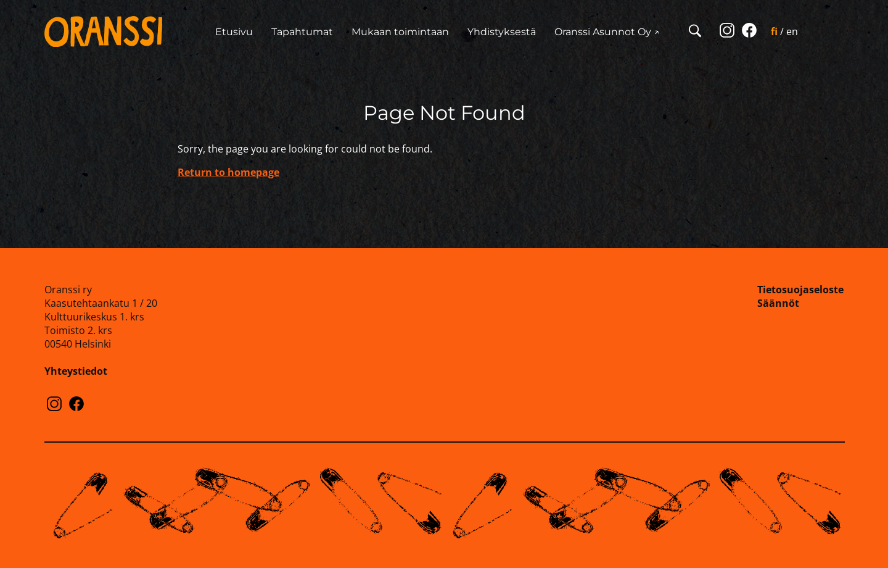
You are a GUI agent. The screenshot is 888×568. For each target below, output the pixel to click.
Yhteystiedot (75, 371)
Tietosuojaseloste (800, 289)
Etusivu (234, 32)
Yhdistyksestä (501, 32)
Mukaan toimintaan (400, 32)
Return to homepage (228, 172)
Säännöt (778, 303)
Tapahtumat (302, 32)
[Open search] (695, 32)
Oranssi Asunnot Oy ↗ (607, 32)
